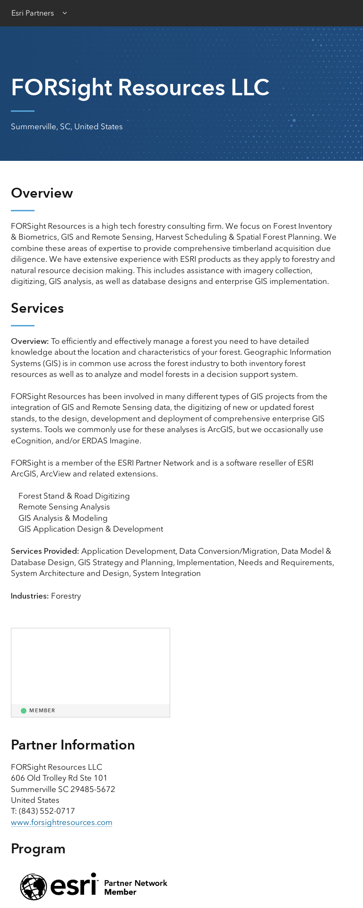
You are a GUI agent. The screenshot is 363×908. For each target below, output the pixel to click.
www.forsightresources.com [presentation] (62, 822)
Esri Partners (32, 12)
